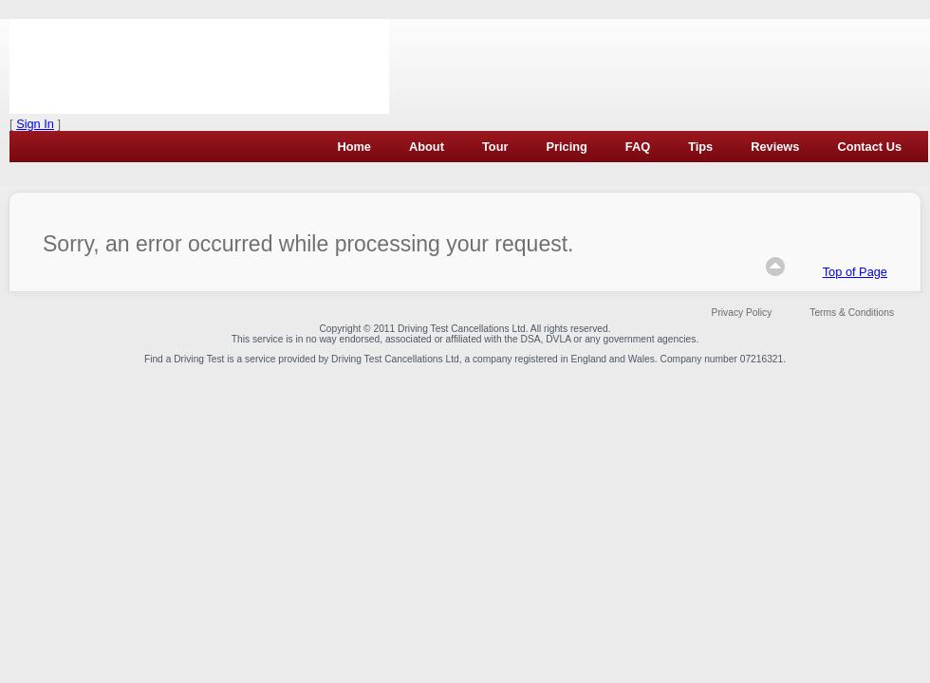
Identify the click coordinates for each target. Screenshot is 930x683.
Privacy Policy (742, 312)
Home (354, 146)
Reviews (775, 146)
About (426, 146)
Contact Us (869, 146)
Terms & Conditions (851, 312)
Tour (495, 146)
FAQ (637, 146)
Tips (700, 146)
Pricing (566, 146)
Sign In (35, 124)
